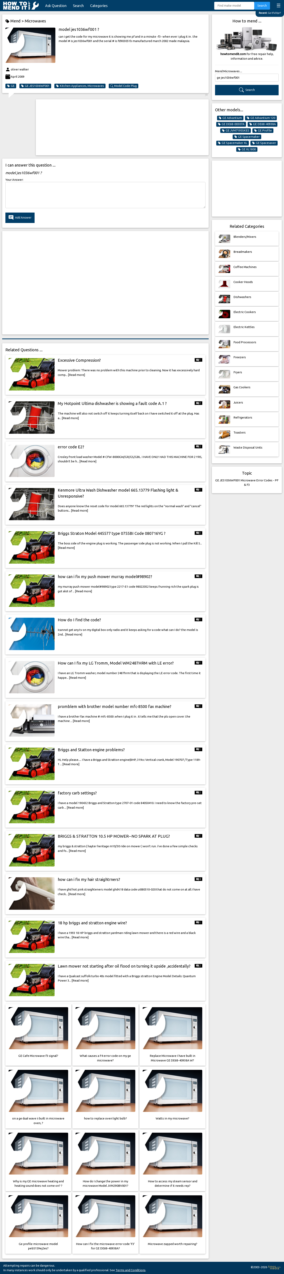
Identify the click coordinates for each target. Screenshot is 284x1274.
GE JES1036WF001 (35, 86)
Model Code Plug (123, 86)
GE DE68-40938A (262, 124)
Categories (99, 6)
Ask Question (56, 6)
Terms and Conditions (130, 1270)
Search (78, 6)
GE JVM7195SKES (235, 130)
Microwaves (35, 21)
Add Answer (20, 217)
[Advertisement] (122, 127)
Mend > (15, 21)
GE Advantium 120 (261, 118)
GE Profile (263, 130)
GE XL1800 (247, 149)
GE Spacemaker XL (232, 143)
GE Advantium (230, 118)
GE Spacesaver (264, 143)
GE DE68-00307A (231, 124)
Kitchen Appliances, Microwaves (80, 86)
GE (11, 86)
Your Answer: (14, 179)
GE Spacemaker (247, 137)
